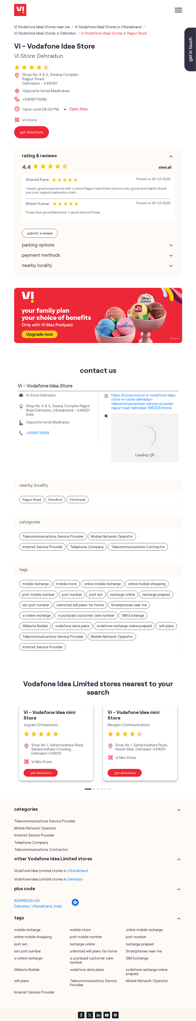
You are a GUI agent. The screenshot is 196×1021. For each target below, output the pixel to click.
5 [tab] (106, 789)
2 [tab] (94, 789)
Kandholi (55, 499)
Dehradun (75, 879)
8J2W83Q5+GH (27, 900)
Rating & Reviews (39, 155)
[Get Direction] (75, 905)
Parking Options (38, 244)
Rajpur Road (31, 499)
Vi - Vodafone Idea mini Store (49, 715)
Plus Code (24, 888)
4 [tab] (102, 789)
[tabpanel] (56, 743)
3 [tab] (98, 789)
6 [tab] (110, 789)
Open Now (78, 109)
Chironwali (77, 499)
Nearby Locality (37, 265)
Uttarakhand (77, 870)
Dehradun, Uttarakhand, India (38, 906)
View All (165, 167)
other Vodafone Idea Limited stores (53, 858)
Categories (26, 809)
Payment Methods (41, 255)
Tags (19, 917)
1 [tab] (86, 789)
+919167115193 (34, 99)
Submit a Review (40, 233)
